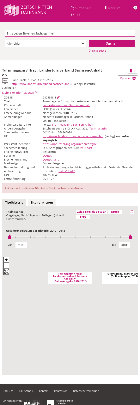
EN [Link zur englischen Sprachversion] (73, 14)
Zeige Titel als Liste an (91, 211)
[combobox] (45, 43)
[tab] (14, 202)
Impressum (60, 391)
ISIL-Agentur (26, 391)
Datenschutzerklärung (86, 391)
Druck (115, 211)
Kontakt (43, 391)
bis (114, 245)
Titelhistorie (14, 202)
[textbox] (70, 33)
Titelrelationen (42, 202)
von (10, 245)
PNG (83, 217)
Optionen (128, 78)
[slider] (70, 237)
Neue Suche (97, 50)
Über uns (8, 391)
